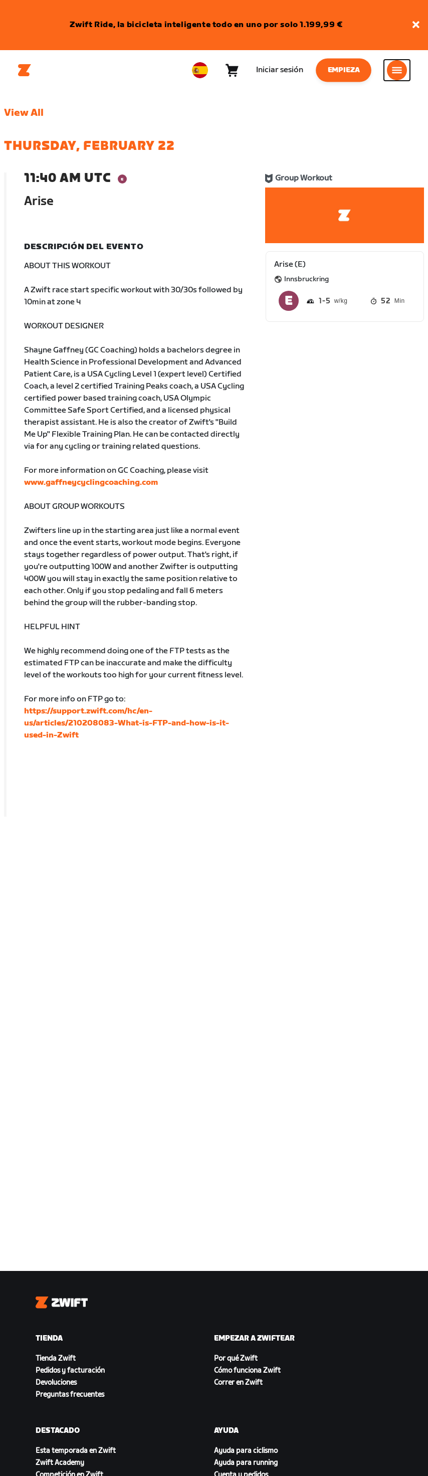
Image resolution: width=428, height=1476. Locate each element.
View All (24, 113)
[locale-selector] (200, 70)
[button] (416, 25)
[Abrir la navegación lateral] (397, 70)
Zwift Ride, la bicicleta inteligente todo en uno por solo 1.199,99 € (206, 25)
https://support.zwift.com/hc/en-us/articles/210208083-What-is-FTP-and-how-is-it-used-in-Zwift (126, 723)
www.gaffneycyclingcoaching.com (91, 482)
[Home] (25, 70)
